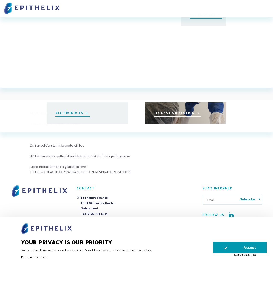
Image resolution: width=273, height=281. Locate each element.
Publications (176, 7)
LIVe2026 (227, 7)
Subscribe (248, 199)
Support (151, 7)
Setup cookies (245, 254)
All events (138, 37)
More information (34, 256)
